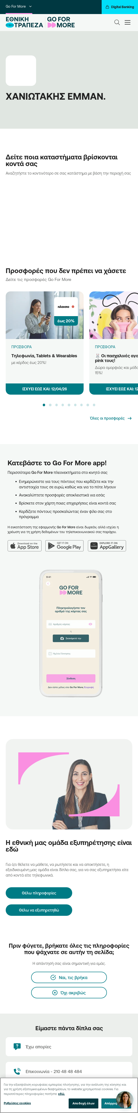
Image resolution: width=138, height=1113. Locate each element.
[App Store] (26, 543)
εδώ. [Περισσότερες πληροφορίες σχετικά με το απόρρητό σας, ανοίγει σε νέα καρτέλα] (61, 1093)
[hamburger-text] (127, 22)
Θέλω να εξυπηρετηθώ (39, 910)
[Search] (117, 22)
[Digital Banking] (120, 7)
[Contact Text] (69, 1071)
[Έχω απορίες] (69, 1046)
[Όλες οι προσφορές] (111, 418)
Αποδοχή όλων (83, 1103)
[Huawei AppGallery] (109, 543)
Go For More (19, 6)
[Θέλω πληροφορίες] (39, 893)
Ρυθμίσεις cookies (17, 1103)
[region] (69, 1095)
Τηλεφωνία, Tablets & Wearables (44, 355)
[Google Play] (66, 543)
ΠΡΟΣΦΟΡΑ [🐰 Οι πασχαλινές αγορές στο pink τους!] (105, 347)
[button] (44, 405)
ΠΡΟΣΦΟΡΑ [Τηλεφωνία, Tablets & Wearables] (21, 347)
